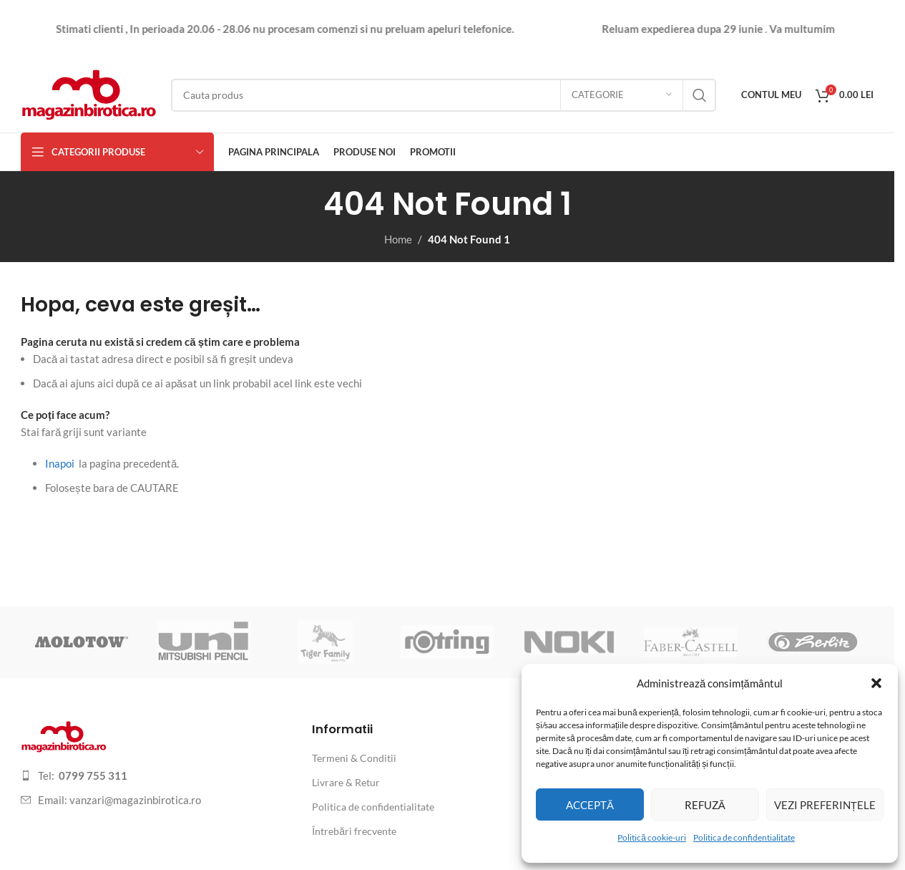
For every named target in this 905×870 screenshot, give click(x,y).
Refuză (705, 804)
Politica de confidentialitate (744, 837)
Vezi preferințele (825, 804)
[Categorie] (621, 95)
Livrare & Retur (346, 782)
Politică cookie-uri (651, 837)
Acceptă (590, 804)
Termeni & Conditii (354, 758)
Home (398, 239)
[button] (876, 683)
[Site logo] (89, 93)
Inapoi (59, 463)
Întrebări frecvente (354, 831)
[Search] (443, 95)
